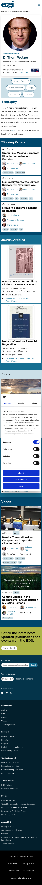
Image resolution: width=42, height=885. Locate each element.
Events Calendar (8, 801)
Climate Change (8, 173)
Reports (4, 740)
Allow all (21, 473)
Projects (4, 744)
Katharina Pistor (28, 548)
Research (5, 732)
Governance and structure (12, 830)
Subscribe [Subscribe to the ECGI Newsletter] (9, 648)
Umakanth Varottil (11, 613)
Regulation (23, 199)
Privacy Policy (28, 864)
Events (4, 796)
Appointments (7, 781)
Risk (31, 199)
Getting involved (8, 758)
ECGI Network (13, 11)
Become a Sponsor (24, 679)
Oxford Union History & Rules (21, 856)
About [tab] (34, 403)
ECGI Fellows (6, 785)
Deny (21, 486)
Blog (3, 714)
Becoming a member (10, 766)
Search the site (7, 661)
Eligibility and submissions (12, 747)
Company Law (7, 618)
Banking (5, 229)
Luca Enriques (29, 164)
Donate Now (7, 679)
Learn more (23, 72)
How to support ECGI (10, 763)
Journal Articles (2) (15, 88)
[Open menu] (39, 5)
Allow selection (21, 480)
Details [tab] (21, 403)
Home (3, 11)
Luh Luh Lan (12, 607)
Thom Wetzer (12, 168)
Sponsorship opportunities (12, 770)
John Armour (12, 164)
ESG (16, 199)
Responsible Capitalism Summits (14, 811)
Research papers (8, 737)
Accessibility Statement (21, 878)
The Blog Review (8, 725)
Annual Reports (7, 844)
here (13, 131)
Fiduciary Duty (20, 173)
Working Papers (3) (21, 81)
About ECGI (6, 822)
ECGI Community (8, 774)
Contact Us (13, 864)
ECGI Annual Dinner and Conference (16, 808)
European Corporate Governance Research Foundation (19, 839)
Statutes (4, 834)
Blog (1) (31, 88)
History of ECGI (7, 827)
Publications (6, 706)
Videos (4, 721)
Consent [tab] (7, 403)
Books (4, 718)
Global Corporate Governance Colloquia (18, 804)
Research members (9, 789)
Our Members (24, 11)
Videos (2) (28, 94)
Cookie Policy (28, 871)
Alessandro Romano (15, 220)
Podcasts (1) (15, 94)
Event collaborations (9, 815)
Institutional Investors (9, 562)
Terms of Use (13, 871)
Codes (4, 710)
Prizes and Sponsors (9, 751)
